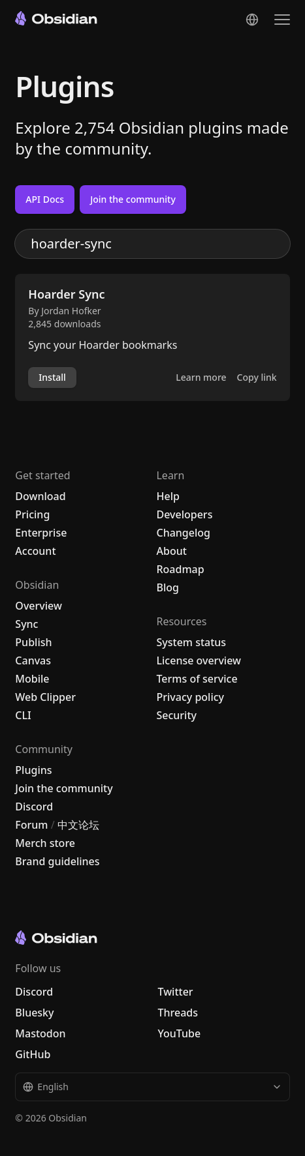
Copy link (257, 377)
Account (35, 551)
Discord (34, 806)
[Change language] (252, 19)
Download (40, 496)
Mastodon (40, 1033)
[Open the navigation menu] (282, 19)
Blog (167, 587)
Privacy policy (190, 697)
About (171, 551)
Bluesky (34, 1012)
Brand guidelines (57, 861)
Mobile (32, 679)
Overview (38, 606)
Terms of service (196, 679)
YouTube (179, 1033)
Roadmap (180, 569)
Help (167, 496)
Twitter (175, 992)
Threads (177, 1012)
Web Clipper (45, 697)
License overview (198, 660)
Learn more (201, 377)
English (152, 1086)
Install (52, 377)
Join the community (133, 199)
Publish (33, 642)
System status (191, 642)
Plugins (33, 770)
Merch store (45, 843)
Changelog (183, 533)
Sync (26, 624)
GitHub (32, 1054)
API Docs (44, 199)
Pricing (32, 514)
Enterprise (41, 533)
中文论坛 (78, 825)
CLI (23, 715)
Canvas (33, 660)
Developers (184, 514)
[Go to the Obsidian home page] (56, 18)
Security (176, 715)
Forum (31, 825)
